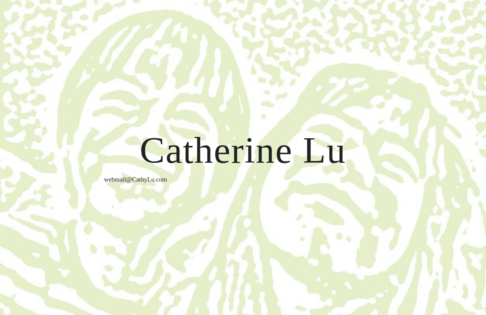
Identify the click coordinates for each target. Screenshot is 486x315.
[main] (243, 157)
